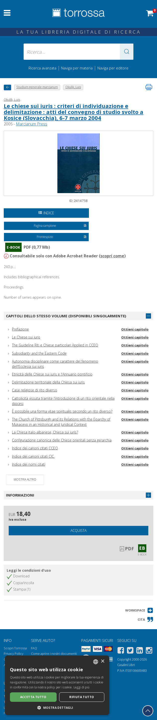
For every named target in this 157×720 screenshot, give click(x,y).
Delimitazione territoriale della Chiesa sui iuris (48, 382)
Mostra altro (25, 479)
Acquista (78, 530)
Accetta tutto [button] (33, 697)
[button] (126, 52)
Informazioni (20, 495)
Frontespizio (61, 237)
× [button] (102, 661)
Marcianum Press (31, 124)
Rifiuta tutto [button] (81, 697)
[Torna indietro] (7, 87)
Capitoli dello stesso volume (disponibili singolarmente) (66, 315)
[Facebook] (121, 651)
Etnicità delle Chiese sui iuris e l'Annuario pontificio (52, 374)
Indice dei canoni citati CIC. (33, 456)
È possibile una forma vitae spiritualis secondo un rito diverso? (62, 411)
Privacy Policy (13, 654)
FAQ (34, 648)
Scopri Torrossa (15, 648)
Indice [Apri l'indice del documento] (46, 213)
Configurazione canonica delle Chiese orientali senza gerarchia (62, 440)
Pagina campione (60, 225)
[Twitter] (130, 651)
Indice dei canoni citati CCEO (35, 448)
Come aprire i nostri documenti (54, 654)
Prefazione (20, 329)
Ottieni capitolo (135, 329)
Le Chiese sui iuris (26, 337)
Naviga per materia (77, 67)
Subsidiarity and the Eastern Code (39, 353)
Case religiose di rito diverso (34, 390)
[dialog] (57, 685)
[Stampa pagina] (148, 87)
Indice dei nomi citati (28, 464)
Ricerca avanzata (42, 67)
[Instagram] (149, 651)
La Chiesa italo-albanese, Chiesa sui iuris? (45, 432)
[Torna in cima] (147, 710)
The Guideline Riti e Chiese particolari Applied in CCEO (55, 345)
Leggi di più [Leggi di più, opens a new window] (82, 687)
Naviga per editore (112, 67)
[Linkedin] (139, 651)
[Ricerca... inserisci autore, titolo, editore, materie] (78, 52)
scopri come (112, 256)
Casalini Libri (126, 665)
